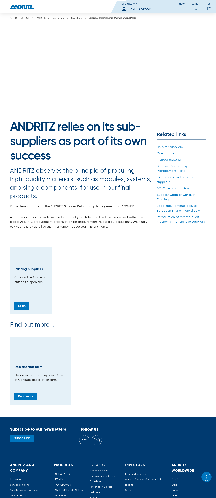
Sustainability (18, 445)
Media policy (106, 489)
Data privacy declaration (60, 489)
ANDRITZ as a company (53, 18)
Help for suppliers (170, 96)
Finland (176, 450)
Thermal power (98, 463)
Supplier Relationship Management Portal (113, 18)
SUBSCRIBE (22, 387)
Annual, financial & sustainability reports (144, 431)
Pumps (93, 447)
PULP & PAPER (62, 423)
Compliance (17, 455)
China (175, 445)
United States (179, 461)
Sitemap (24, 489)
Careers (14, 450)
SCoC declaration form (174, 137)
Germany (177, 455)
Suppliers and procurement (26, 439)
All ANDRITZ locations (184, 466)
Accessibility (190, 489)
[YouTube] (96, 389)
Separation (96, 457)
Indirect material (169, 108)
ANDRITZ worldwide (183, 417)
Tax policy (124, 489)
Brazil (175, 434)
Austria (176, 428)
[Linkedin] (84, 389)
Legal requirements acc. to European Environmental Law (178, 157)
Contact (15, 461)
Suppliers (78, 18)
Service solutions (19, 434)
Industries (15, 428)
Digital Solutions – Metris (68, 455)
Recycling (95, 452)
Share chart (132, 439)
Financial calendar (136, 423)
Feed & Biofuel (98, 414)
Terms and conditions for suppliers (175, 129)
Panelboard (96, 430)
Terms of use (141, 489)
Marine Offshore (99, 420)
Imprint (36, 489)
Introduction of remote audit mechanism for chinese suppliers (181, 168)
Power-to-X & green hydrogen (101, 439)
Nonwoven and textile (102, 425)
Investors (135, 414)
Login (22, 254)
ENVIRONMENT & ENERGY (68, 439)
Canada (176, 439)
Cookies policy (86, 489)
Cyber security (62, 450)
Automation (60, 445)
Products (63, 414)
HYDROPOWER (62, 434)
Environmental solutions (67, 461)
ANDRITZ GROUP (22, 18)
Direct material (168, 102)
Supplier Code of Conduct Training (176, 146)
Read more (25, 345)
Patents (175, 489)
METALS (58, 428)
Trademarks (159, 489)
